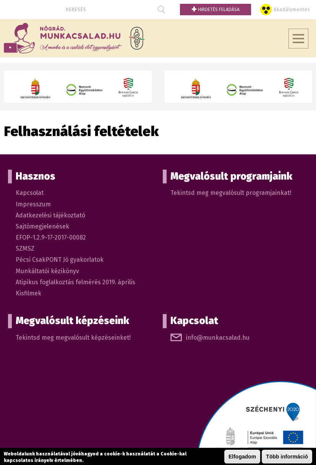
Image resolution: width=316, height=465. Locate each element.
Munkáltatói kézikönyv (47, 271)
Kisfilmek (28, 293)
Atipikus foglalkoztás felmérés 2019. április (75, 282)
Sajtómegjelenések (42, 226)
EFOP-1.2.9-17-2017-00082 (51, 237)
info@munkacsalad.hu (218, 337)
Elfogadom (242, 457)
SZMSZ (25, 248)
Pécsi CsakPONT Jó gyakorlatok (60, 259)
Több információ (287, 457)
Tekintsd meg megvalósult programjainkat (230, 192)
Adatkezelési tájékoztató (50, 215)
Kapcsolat (30, 192)
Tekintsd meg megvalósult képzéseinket (72, 337)
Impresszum (33, 204)
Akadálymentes (292, 9)
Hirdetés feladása (215, 9)
